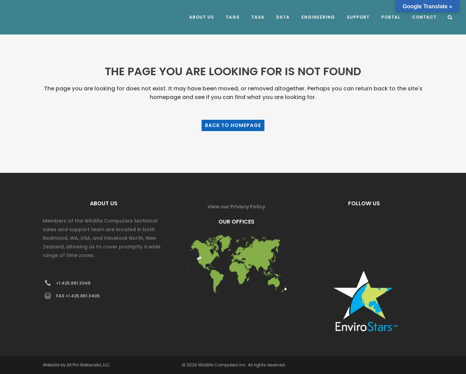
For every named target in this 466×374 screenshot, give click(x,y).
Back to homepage (233, 125)
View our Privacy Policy (236, 206)
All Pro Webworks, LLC (88, 365)
